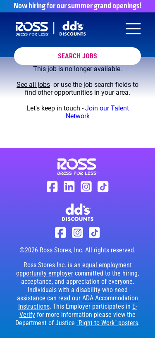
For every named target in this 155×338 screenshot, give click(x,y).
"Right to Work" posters (107, 323)
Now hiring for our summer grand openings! (77, 6)
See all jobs (33, 85)
